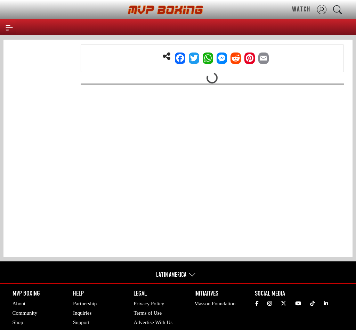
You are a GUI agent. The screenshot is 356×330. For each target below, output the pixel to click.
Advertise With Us (153, 322)
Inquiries (82, 313)
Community (25, 313)
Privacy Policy (149, 303)
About (19, 303)
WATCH (301, 9)
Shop (18, 322)
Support (81, 322)
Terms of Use (148, 313)
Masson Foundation (215, 303)
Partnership (85, 303)
